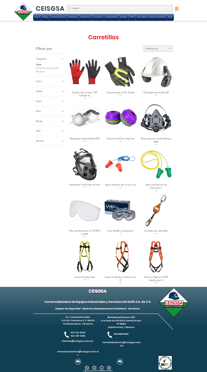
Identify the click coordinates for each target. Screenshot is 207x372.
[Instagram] (109, 368)
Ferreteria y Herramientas (47, 67)
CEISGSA (50, 8)
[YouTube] (101, 368)
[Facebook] (87, 368)
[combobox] (158, 48)
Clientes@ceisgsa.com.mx (77, 341)
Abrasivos (40, 71)
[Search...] (119, 8)
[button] (177, 8)
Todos (38, 64)
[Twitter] (94, 368)
